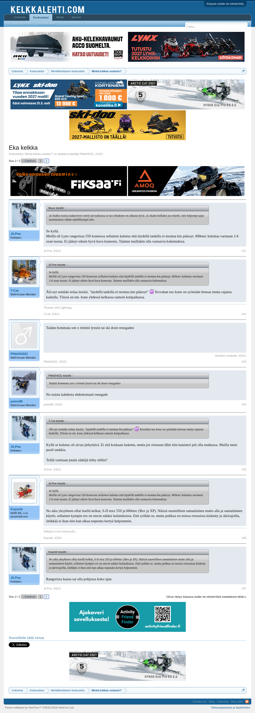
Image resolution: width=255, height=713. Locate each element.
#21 (244, 250)
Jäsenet (76, 17)
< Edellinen (29, 160)
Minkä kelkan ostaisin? (39, 153)
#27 (244, 588)
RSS (247, 701)
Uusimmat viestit (46, 23)
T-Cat (14, 290)
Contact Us (199, 701)
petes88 (16, 401)
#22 (244, 314)
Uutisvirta (19, 17)
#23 (244, 361)
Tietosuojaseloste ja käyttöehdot (230, 707)
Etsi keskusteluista (19, 23)
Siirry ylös (237, 701)
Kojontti (16, 509)
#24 (244, 404)
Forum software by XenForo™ (39, 707)
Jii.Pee (15, 234)
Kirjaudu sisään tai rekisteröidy (225, 3)
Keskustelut (41, 17)
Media (60, 17)
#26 (244, 537)
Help (212, 701)
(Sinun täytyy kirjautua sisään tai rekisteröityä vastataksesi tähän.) (206, 596)
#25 (244, 469)
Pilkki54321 (87, 153)
